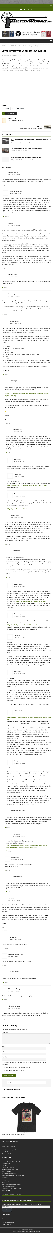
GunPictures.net (6, 1171)
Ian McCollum (17, 55)
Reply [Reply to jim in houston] (7, 216)
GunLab (4, 1148)
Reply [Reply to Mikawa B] (5, 185)
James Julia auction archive (9, 1173)
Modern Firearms (6, 1179)
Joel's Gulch (5, 1152)
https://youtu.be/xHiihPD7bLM (17, 509)
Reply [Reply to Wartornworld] (5, 999)
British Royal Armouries (8, 1146)
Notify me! (7, 1210)
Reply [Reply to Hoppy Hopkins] (8, 827)
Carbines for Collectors (8, 1167)
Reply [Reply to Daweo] (9, 851)
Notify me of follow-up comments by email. (17, 1067)
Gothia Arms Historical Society (10, 1169)
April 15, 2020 (15, 143)
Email (4, 1051)
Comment (5, 1032)
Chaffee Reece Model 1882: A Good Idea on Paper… (27, 148)
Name (4, 1046)
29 (24, 55)
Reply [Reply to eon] (8, 423)
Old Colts (4, 1183)
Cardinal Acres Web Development (31, 1231)
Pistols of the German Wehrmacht (11, 1184)
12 (31, 143)
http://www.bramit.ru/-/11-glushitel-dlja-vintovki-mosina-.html (27, 485)
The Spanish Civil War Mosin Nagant (12, 1188)
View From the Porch (7, 1154)
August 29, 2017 (16, 150)
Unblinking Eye (6, 1190)
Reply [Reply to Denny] (5, 315)
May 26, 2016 (7, 55)
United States (11, 114)
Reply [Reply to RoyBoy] (5, 287)
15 (32, 159)
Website (4, 1057)
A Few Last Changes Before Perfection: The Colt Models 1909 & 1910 (31, 140)
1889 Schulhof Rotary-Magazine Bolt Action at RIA (26, 158)
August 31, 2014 (16, 159)
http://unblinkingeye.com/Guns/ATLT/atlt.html (22, 625)
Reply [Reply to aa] (5, 268)
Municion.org (5, 1181)
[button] (50, 5)
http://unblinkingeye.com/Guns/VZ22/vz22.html (31, 601)
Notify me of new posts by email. (14, 1070)
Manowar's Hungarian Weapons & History (13, 1175)
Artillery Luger (6, 1163)
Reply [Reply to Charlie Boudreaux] (5, 965)
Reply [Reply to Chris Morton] (5, 1019)
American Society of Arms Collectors (12, 1162)
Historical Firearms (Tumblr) (9, 1150)
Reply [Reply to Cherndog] (7, 374)
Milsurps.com (5, 1177)
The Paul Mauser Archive (8, 1186)
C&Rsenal (4, 1165)
